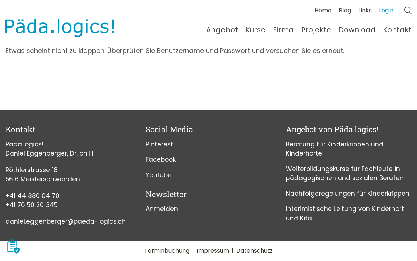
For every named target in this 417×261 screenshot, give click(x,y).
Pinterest (159, 144)
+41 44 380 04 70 (32, 195)
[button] (13, 246)
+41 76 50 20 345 (31, 204)
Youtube (159, 175)
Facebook (161, 159)
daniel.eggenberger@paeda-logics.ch (65, 221)
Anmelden (162, 208)
